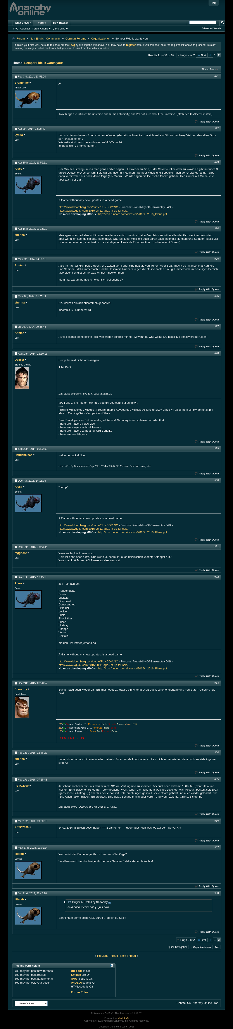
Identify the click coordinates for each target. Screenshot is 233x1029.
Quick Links (59, 28)
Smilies (76, 974)
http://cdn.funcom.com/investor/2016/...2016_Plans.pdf (132, 214)
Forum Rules (79, 992)
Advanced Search (211, 28)
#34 (216, 752)
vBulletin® (123, 1018)
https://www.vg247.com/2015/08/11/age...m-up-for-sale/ (93, 210)
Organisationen (100, 38)
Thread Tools (209, 69)
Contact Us (184, 1003)
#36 (216, 820)
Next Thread (128, 955)
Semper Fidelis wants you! (43, 63)
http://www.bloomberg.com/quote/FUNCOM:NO (88, 207)
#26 (216, 296)
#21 (216, 76)
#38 (216, 893)
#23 (216, 162)
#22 (216, 128)
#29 (216, 448)
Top (217, 947)
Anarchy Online (202, 1003)
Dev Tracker (60, 22)
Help (213, 3)
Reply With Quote (207, 121)
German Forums (76, 38)
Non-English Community (45, 38)
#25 (216, 258)
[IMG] (74, 978)
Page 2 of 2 (187, 55)
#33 (216, 682)
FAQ (15, 28)
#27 (216, 326)
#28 (216, 353)
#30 (216, 480)
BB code (77, 970)
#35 (216, 779)
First (201, 55)
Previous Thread (107, 955)
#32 (216, 576)
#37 (216, 847)
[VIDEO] (76, 982)
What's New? (23, 22)
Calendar (25, 28)
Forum (42, 22)
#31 (216, 546)
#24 (216, 228)
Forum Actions (40, 28)
